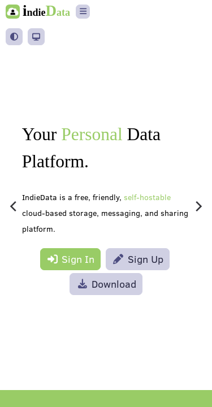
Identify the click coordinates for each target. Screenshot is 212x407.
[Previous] (14, 206)
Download (106, 284)
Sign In (70, 259)
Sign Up (137, 259)
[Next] (197, 206)
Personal (91, 134)
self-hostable (147, 197)
